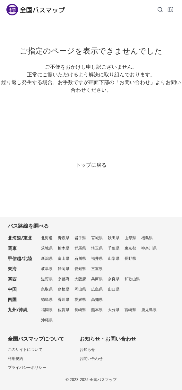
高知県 (97, 299)
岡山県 (80, 289)
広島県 (97, 289)
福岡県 (47, 309)
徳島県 (47, 299)
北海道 (47, 238)
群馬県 (80, 248)
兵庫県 (97, 279)
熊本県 (97, 309)
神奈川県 (149, 248)
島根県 (63, 289)
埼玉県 (97, 248)
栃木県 (63, 248)
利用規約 (15, 358)
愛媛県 (80, 299)
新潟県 (47, 258)
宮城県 (97, 238)
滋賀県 (47, 279)
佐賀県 (63, 309)
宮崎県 (130, 309)
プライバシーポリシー (27, 367)
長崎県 (80, 309)
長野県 (130, 258)
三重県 (97, 268)
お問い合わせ (91, 358)
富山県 (63, 258)
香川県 (63, 299)
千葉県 (113, 248)
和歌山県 (132, 279)
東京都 (130, 248)
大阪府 (80, 279)
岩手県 (80, 238)
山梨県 (113, 258)
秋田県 (113, 238)
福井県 (97, 258)
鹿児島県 (149, 309)
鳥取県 (47, 289)
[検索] (160, 9)
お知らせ (87, 349)
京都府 (63, 279)
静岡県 (63, 268)
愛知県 (80, 268)
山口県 (113, 289)
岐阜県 (47, 268)
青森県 (63, 238)
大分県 (113, 309)
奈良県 (113, 279)
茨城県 (47, 248)
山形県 (130, 238)
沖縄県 (47, 320)
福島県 (147, 238)
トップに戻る (91, 164)
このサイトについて (25, 349)
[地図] (170, 9)
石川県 (80, 258)
